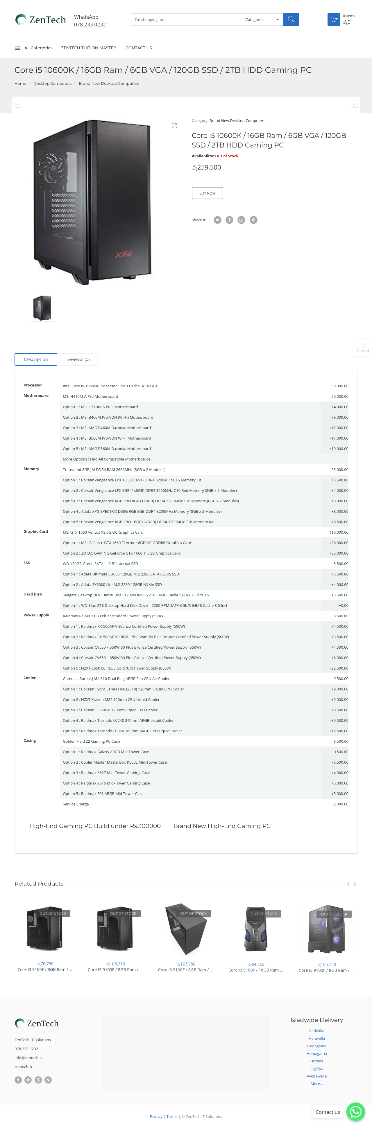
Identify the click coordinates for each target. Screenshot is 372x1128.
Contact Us (139, 48)
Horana (316, 1061)
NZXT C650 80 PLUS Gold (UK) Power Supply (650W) (126, 668)
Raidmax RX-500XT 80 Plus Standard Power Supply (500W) (113, 615)
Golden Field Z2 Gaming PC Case (91, 741)
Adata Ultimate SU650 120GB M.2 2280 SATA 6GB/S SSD (130, 574)
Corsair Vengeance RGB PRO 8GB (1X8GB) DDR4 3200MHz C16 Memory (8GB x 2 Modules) (160, 500)
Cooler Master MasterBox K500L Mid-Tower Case (124, 762)
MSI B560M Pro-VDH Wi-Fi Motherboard (116, 438)
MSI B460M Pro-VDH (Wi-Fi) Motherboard (117, 417)
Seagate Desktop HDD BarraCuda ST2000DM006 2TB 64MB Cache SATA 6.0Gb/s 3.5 (136, 595)
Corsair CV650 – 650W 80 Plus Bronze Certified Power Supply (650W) (141, 657)
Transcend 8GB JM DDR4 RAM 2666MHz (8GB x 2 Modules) (114, 469)
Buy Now (207, 193)
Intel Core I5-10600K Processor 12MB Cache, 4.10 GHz (110, 385)
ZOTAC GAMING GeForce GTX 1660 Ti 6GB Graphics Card (130, 553)
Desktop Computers (52, 83)
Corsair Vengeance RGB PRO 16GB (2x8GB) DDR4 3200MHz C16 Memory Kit (147, 521)
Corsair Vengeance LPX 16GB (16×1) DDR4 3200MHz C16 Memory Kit (141, 480)
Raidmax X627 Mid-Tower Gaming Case (115, 772)
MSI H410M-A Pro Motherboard (90, 396)
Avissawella (317, 1076)
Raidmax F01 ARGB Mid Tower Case (112, 793)
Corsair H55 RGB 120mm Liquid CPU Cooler (119, 710)
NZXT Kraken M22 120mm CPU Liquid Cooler (120, 699)
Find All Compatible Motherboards (120, 459)
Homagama (317, 1053)
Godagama (316, 1045)
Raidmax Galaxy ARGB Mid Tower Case (115, 751)
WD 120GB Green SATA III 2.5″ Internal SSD (100, 563)
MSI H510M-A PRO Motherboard (109, 406)
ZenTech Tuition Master (88, 48)
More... (317, 1083)
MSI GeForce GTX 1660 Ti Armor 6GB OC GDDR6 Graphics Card (136, 542)
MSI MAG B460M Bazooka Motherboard (116, 427)
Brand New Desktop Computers (109, 83)
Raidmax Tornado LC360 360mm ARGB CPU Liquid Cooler (131, 730)
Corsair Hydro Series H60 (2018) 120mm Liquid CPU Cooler (132, 689)
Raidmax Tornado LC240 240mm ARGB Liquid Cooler (127, 720)
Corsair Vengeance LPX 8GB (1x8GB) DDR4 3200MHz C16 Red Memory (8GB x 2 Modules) (159, 490)
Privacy (156, 1116)
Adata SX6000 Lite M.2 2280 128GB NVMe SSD (121, 584)
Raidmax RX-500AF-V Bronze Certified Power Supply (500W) (133, 626)
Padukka (316, 1030)
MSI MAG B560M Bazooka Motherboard (116, 448)
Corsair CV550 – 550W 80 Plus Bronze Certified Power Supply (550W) (141, 647)
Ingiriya (316, 1068)
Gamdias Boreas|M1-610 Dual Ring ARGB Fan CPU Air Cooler (116, 678)
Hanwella (317, 1038)
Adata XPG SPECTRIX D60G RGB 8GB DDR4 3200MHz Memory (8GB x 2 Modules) (151, 511)
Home (20, 83)
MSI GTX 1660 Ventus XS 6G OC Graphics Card (103, 532)
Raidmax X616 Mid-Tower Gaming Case (115, 783)
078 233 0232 (90, 24)
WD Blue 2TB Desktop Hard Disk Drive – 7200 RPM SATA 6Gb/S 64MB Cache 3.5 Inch (154, 605)
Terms (172, 1116)
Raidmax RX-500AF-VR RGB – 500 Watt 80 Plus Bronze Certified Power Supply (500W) (155, 636)
